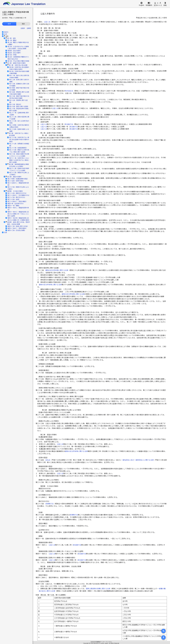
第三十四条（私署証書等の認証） (18, 179)
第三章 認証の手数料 (14, 177)
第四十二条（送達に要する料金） (18, 226)
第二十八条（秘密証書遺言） (18, 148)
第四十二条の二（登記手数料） (17, 228)
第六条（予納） (12, 55)
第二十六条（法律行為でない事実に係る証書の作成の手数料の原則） (19, 139)
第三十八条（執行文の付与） (17, 197)
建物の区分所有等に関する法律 (56, 270)
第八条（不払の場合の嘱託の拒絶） (19, 61)
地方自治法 (69, 91)
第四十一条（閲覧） (14, 205)
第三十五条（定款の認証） (16, 181)
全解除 (29, 28)
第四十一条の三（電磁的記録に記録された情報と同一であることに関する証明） (18, 214)
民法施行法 (69, 124)
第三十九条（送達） (14, 199)
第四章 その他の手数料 (15, 191)
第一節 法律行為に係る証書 (18, 65)
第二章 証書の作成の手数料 (16, 63)
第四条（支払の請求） (15, 51)
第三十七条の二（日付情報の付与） (19, 195)
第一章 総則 (11, 38)
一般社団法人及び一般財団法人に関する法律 (137, 460)
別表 (5, 232)
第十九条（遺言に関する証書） (19, 106)
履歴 (23, 24)
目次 (9, 24)
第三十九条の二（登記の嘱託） (17, 201)
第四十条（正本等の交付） (16, 203)
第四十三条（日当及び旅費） (17, 230)
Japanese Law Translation (24, 4)
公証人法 (47, 22)
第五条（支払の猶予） (15, 53)
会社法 (47, 460)
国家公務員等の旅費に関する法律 (98, 589)
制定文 (6, 32)
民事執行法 (49, 504)
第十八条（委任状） (15, 104)
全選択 (23, 28)
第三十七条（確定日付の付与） (17, 193)
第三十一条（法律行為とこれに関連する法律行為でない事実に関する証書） (19, 160)
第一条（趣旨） (12, 40)
